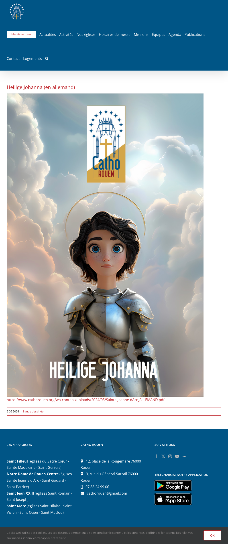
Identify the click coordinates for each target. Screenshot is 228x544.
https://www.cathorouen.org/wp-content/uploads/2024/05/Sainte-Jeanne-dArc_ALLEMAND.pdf (85, 399)
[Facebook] (156, 456)
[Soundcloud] (184, 456)
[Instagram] (170, 456)
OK (212, 535)
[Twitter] (163, 456)
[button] (47, 59)
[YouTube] (177, 456)
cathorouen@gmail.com (107, 493)
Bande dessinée (33, 411)
